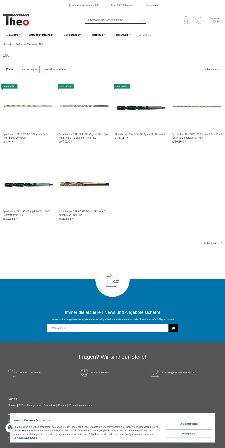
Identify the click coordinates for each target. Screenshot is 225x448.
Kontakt (12, 405)
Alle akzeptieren (187, 424)
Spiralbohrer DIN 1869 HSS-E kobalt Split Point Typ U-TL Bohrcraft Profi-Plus (196, 136)
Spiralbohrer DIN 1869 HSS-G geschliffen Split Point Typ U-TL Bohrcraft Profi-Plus (83, 136)
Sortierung (28, 69)
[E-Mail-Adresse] (108, 328)
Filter (9, 69)
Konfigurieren (187, 433)
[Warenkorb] (214, 20)
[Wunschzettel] (200, 20)
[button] (186, 20)
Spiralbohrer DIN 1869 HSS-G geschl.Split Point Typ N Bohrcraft (25, 136)
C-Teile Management (30, 405)
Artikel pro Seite (53, 69)
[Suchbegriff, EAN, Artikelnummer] (111, 20)
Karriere (62, 405)
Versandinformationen (80, 405)
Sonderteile (50, 405)
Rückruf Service (100, 372)
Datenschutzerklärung (35, 437)
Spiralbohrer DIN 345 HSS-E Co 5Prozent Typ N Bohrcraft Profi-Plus (83, 213)
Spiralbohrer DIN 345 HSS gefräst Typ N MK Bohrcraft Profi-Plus (26, 213)
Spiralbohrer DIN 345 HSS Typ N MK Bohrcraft (140, 134)
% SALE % (145, 35)
